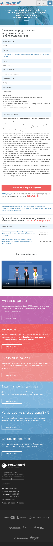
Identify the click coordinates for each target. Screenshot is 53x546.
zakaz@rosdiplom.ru (8, 499)
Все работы (7, 54)
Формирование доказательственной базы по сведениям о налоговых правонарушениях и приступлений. (17, 241)
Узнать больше (11, 318)
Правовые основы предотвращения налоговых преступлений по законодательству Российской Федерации (18, 233)
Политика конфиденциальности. (13, 479)
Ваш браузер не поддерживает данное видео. (26, 275)
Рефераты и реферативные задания (27, 54)
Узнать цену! (33, 196)
